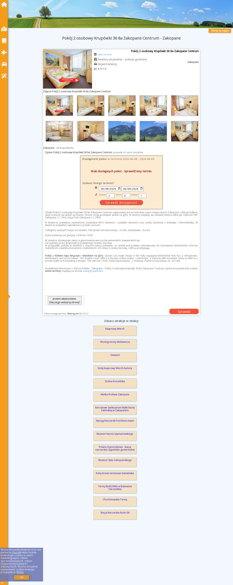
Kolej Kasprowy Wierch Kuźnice (115, 368)
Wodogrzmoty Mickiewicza (115, 342)
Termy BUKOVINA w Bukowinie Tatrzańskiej (115, 488)
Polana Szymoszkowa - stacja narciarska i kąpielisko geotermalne (115, 448)
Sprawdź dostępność (184, 311)
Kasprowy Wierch (115, 328)
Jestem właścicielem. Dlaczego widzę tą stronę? (64, 300)
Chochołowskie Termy (115, 499)
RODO (20, 572)
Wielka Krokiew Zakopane (115, 394)
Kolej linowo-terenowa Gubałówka (115, 473)
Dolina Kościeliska (115, 381)
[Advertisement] (121, 558)
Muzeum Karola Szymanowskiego (115, 433)
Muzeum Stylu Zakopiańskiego (115, 460)
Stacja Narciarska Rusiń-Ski (115, 512)
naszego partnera (93, 271)
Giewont (115, 355)
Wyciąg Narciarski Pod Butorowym (115, 420)
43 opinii (128, 152)
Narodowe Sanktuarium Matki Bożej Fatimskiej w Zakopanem (115, 409)
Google (17, 552)
